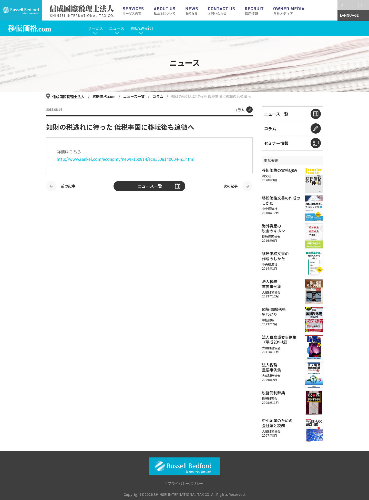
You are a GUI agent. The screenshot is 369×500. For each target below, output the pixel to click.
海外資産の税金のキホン (273, 228)
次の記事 (230, 185)
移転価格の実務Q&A (279, 170)
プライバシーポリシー (186, 483)
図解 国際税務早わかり (274, 311)
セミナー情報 (276, 143)
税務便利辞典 (273, 392)
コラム (158, 96)
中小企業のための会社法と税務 (277, 423)
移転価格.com (104, 96)
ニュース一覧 (134, 96)
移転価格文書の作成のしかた (281, 200)
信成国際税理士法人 (68, 96)
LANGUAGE (349, 15)
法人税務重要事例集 (271, 284)
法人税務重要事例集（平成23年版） (279, 339)
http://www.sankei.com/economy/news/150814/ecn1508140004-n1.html (125, 159)
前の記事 (68, 185)
